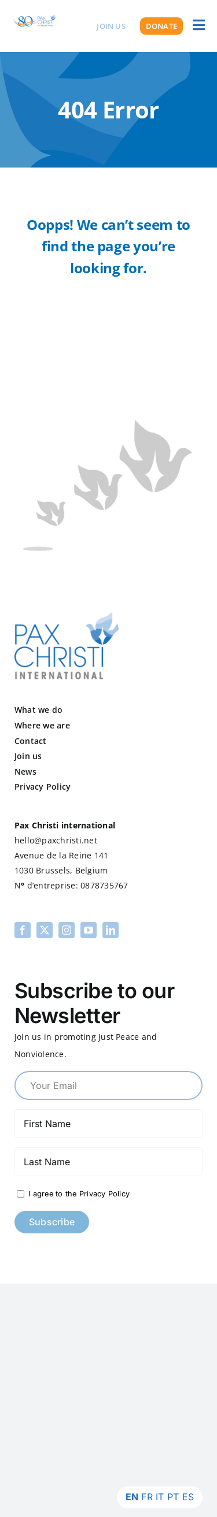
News (25, 771)
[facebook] (22, 930)
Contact (30, 740)
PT (173, 1497)
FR (146, 1497)
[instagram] (66, 930)
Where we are (42, 725)
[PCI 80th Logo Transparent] (35, 14)
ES (188, 1497)
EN (132, 1497)
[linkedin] (110, 930)
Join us (28, 755)
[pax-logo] (66, 616)
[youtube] (88, 930)
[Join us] (111, 26)
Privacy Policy (42, 786)
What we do (38, 709)
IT (160, 1497)
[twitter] (44, 930)
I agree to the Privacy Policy (78, 1193)
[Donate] (161, 26)
